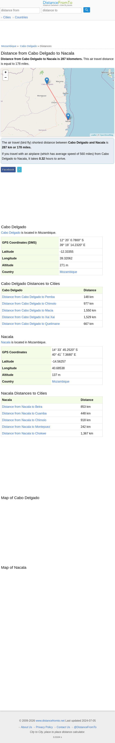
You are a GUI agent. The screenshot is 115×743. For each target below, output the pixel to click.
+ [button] (5, 72)
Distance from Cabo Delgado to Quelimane (31, 324)
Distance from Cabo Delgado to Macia (27, 310)
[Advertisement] (57, 31)
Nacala (5, 342)
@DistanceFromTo (85, 727)
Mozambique (68, 272)
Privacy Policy (44, 727)
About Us (26, 727)
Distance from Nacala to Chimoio (24, 420)
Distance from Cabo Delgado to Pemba (28, 297)
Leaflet (93, 135)
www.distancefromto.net (50, 720)
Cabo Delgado (10, 232)
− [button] (5, 77)
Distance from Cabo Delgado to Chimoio (29, 303)
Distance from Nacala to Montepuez (26, 426)
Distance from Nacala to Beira (22, 406)
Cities (7, 17)
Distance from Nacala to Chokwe (24, 433)
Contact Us (63, 727)
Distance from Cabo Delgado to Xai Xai (28, 317)
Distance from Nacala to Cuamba (24, 413)
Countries (21, 17)
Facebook (8, 169)
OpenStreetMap (106, 135)
